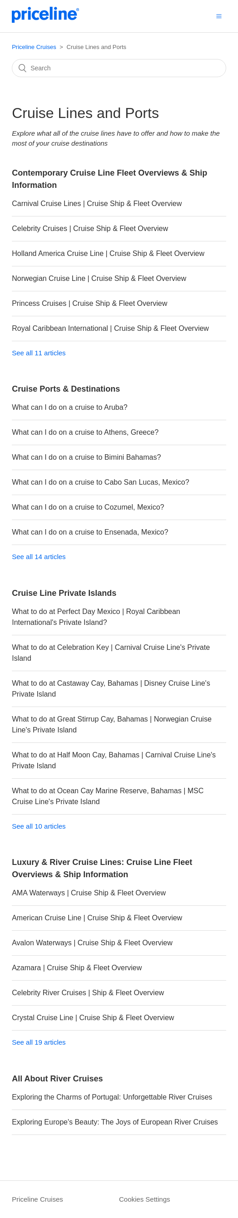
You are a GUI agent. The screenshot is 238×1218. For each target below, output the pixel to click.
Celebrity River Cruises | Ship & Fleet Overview (88, 993)
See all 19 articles (38, 1042)
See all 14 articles (38, 556)
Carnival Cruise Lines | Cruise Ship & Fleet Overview (97, 203)
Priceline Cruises (34, 47)
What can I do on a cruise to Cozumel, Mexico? (88, 507)
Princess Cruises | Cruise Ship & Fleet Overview (89, 303)
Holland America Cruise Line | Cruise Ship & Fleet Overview (108, 253)
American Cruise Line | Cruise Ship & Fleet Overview (97, 918)
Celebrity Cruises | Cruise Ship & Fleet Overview (90, 228)
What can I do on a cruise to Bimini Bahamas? (86, 457)
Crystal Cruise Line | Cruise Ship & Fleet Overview (93, 1018)
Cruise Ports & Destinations (66, 388)
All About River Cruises (57, 1078)
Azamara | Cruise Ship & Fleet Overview (77, 968)
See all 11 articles (38, 353)
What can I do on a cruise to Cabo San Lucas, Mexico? (100, 482)
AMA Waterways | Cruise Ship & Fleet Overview (89, 893)
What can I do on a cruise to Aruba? (69, 407)
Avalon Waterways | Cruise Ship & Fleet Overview (92, 943)
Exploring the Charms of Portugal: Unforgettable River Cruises (112, 1097)
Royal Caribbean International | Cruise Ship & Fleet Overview (110, 328)
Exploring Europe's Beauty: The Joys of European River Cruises (115, 1122)
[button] (219, 16)
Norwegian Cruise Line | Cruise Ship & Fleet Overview (99, 278)
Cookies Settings (144, 1199)
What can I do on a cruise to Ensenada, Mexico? (90, 532)
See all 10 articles (38, 826)
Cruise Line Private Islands (64, 593)
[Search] (119, 68)
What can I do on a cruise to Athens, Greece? (85, 432)
